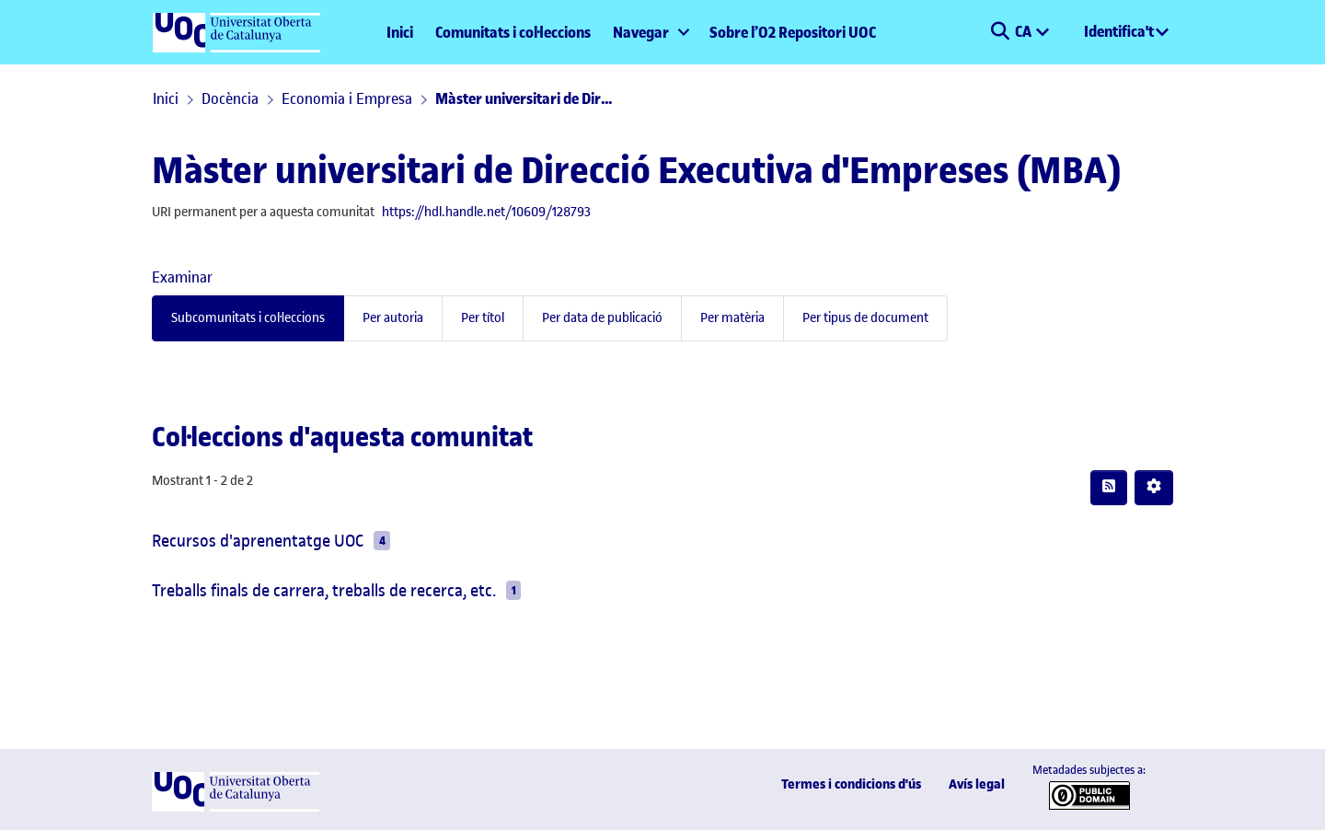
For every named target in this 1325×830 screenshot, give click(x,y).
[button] (999, 32)
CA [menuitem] (1024, 31)
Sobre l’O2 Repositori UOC (792, 32)
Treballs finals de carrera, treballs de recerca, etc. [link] (324, 590)
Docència (230, 98)
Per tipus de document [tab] (865, 318)
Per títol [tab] (482, 318)
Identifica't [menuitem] (1119, 31)
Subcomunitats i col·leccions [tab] (248, 318)
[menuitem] (650, 32)
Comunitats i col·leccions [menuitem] (513, 32)
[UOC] (235, 807)
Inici (399, 32)
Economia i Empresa (347, 98)
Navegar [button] (641, 32)
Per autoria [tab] (393, 318)
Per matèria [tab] (732, 318)
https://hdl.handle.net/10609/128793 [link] (486, 212)
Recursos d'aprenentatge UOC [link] (257, 540)
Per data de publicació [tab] (602, 318)
